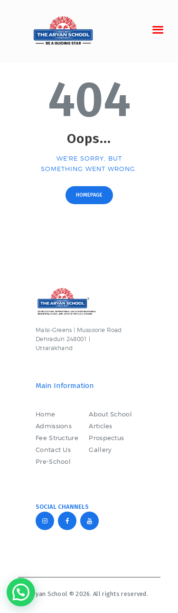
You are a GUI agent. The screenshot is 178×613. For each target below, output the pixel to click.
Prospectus (106, 438)
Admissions (54, 426)
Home (45, 414)
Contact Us (53, 449)
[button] (21, 592)
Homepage (89, 195)
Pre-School (53, 461)
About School (110, 414)
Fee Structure (57, 438)
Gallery (100, 449)
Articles (100, 426)
